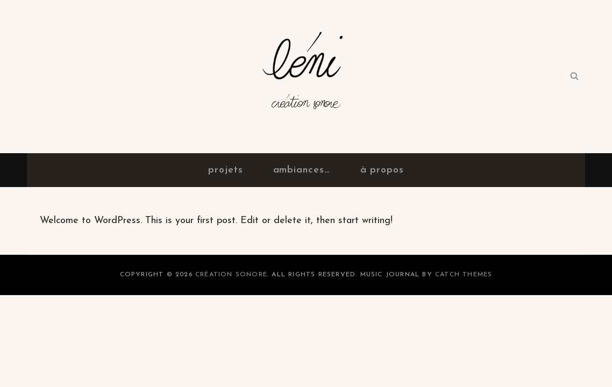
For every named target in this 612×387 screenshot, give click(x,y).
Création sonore (306, 107)
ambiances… (301, 170)
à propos (382, 170)
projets (225, 170)
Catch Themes (463, 274)
